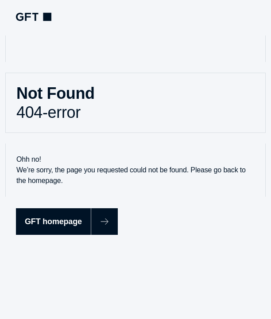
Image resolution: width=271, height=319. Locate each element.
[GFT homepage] (67, 221)
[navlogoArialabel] (33, 17)
